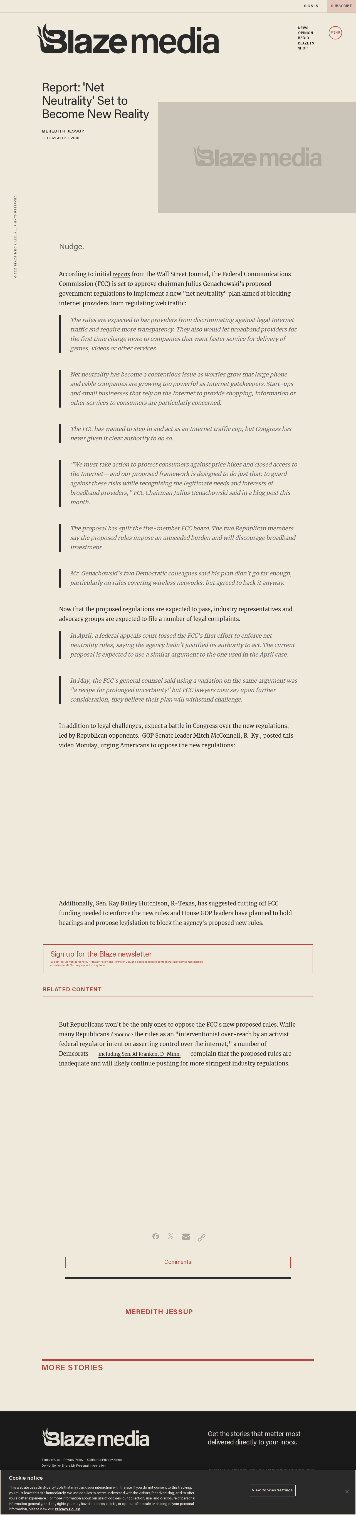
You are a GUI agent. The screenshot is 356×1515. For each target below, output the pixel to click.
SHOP (303, 48)
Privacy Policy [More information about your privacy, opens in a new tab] (67, 1509)
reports (123, 274)
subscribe (339, 6)
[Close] (347, 1492)
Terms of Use (122, 962)
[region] (178, 1492)
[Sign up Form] (267, 959)
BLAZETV (306, 43)
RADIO (304, 38)
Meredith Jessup (70, 132)
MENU (335, 32)
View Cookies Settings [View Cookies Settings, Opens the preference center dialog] (272, 1492)
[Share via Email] (186, 1247)
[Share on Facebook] (151, 1247)
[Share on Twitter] (169, 1247)
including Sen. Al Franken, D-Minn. (147, 1053)
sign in (311, 6)
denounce (124, 1034)
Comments (177, 1275)
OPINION (305, 33)
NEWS (303, 28)
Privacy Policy (99, 962)
